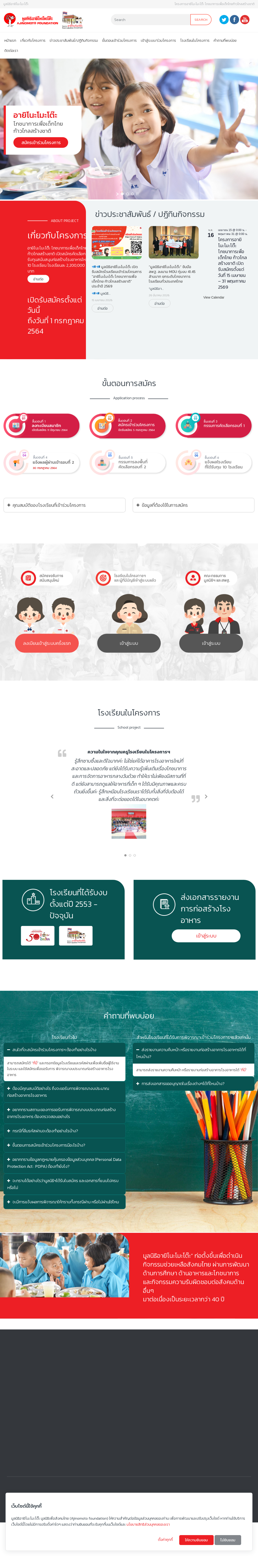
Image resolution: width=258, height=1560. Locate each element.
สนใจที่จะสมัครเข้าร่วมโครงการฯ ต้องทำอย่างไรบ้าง (51, 1049)
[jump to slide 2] (127, 194)
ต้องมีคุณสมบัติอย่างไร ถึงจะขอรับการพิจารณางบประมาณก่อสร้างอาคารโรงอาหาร (58, 1091)
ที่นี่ (35, 1063)
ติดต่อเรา (11, 50)
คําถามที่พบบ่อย (225, 40)
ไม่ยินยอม (227, 1540)
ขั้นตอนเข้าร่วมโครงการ (119, 40)
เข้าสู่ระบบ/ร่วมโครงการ (158, 40)
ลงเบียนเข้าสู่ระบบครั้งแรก (47, 660)
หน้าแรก (10, 40)
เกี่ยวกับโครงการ (33, 40)
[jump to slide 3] (132, 194)
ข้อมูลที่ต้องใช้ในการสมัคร (162, 526)
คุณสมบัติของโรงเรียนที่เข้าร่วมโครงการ (46, 526)
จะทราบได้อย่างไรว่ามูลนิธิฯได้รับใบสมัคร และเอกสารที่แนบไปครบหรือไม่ (62, 1184)
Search (200, 19)
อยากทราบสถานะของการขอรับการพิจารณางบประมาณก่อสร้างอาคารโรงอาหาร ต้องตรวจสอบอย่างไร (61, 1113)
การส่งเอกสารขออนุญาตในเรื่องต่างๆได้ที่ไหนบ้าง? (180, 1083)
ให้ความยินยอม (196, 1540)
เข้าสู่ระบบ (129, 660)
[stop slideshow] (137, 194)
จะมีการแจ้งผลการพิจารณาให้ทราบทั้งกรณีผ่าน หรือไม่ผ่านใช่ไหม (63, 1201)
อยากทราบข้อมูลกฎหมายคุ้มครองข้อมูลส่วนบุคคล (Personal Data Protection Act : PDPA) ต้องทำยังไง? (64, 1162)
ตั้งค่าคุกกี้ (166, 1539)
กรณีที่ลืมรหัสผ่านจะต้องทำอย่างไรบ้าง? (42, 1130)
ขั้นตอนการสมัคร (129, 422)
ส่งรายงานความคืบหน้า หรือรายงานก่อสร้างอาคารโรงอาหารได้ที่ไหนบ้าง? (191, 1053)
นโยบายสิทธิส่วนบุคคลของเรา (148, 1524)
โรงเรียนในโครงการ (194, 40)
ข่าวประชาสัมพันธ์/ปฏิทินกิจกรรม (74, 40)
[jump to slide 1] (122, 194)
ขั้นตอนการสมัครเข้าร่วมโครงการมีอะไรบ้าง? (46, 1145)
